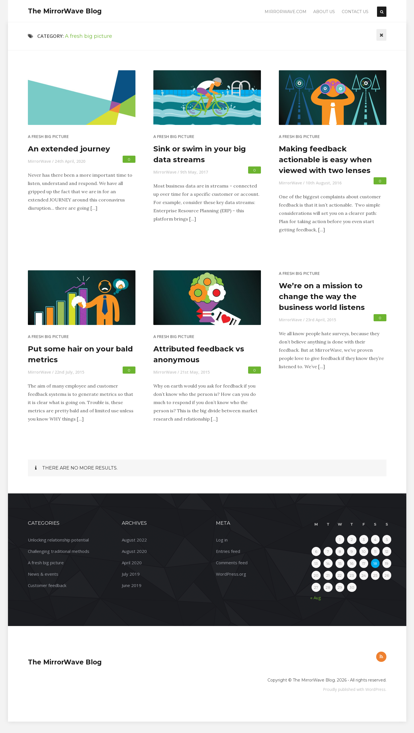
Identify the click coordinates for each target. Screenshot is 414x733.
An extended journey (69, 148)
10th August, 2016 (323, 183)
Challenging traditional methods (58, 551)
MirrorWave (39, 161)
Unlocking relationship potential (58, 540)
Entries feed (228, 551)
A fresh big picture (48, 136)
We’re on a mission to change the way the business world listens (322, 296)
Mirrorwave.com (285, 11)
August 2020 (134, 551)
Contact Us (355, 11)
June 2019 (131, 585)
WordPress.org (231, 574)
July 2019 (131, 574)
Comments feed (232, 562)
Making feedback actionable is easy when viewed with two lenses (325, 159)
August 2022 (134, 540)
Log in (222, 540)
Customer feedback (47, 585)
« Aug (315, 597)
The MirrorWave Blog (65, 11)
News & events (43, 574)
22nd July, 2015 (69, 372)
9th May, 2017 (194, 172)
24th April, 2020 (70, 161)
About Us (324, 11)
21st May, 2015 (195, 372)
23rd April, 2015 (321, 319)
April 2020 (132, 562)
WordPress (375, 689)
